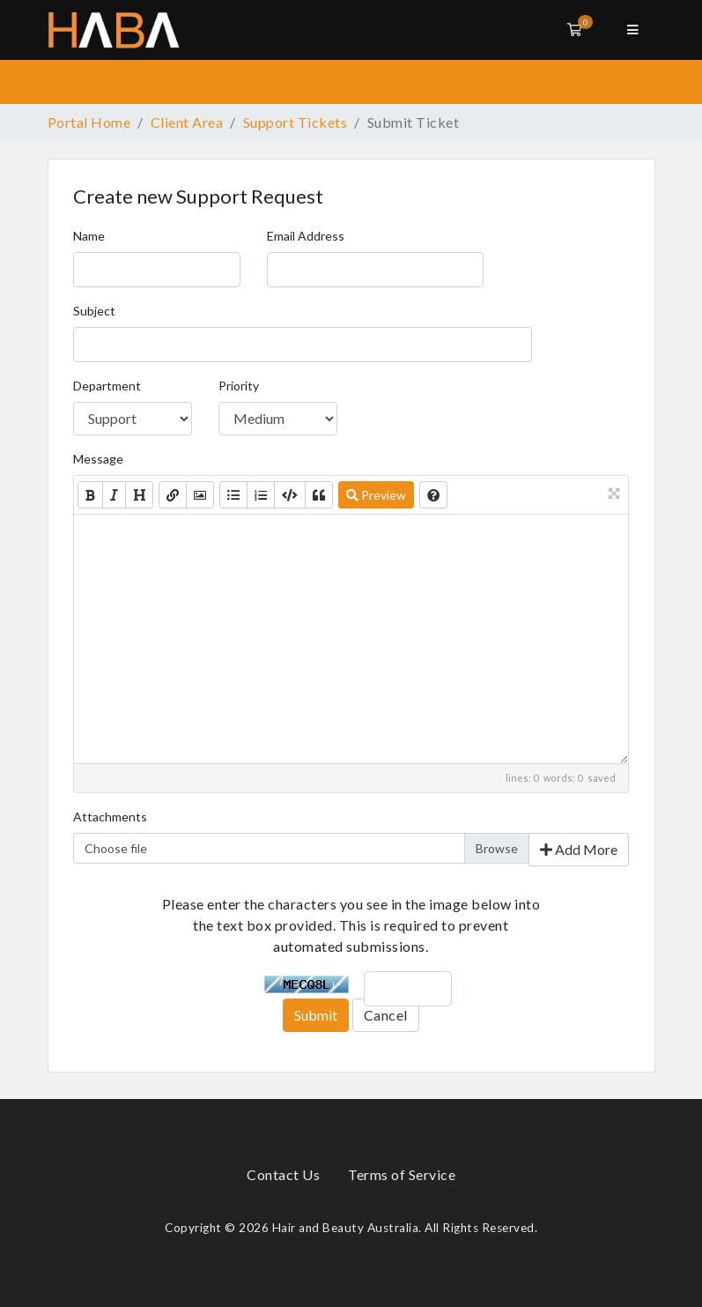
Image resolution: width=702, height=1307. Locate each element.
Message (98, 458)
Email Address (305, 235)
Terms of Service (401, 1174)
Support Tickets (295, 122)
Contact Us (283, 1174)
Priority (238, 385)
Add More (578, 849)
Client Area (187, 122)
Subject (94, 310)
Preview (376, 494)
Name (89, 235)
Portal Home (89, 122)
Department (107, 385)
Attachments (110, 816)
